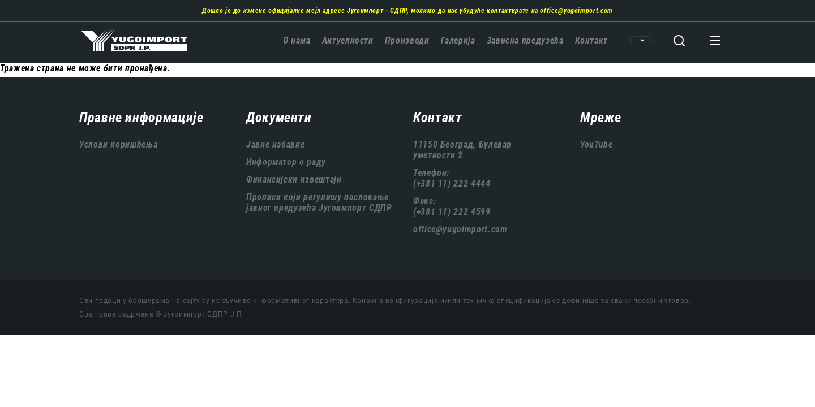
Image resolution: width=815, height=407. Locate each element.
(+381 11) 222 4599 (452, 211)
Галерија (458, 40)
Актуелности (348, 40)
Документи (279, 117)
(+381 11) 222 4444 (452, 183)
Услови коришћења (118, 144)
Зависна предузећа (525, 40)
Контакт (591, 40)
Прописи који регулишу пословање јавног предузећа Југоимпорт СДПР (319, 202)
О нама (297, 40)
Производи (407, 40)
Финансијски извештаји (293, 179)
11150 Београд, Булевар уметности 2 (462, 150)
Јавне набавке (275, 144)
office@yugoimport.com (576, 11)
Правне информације (141, 117)
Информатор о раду (286, 162)
